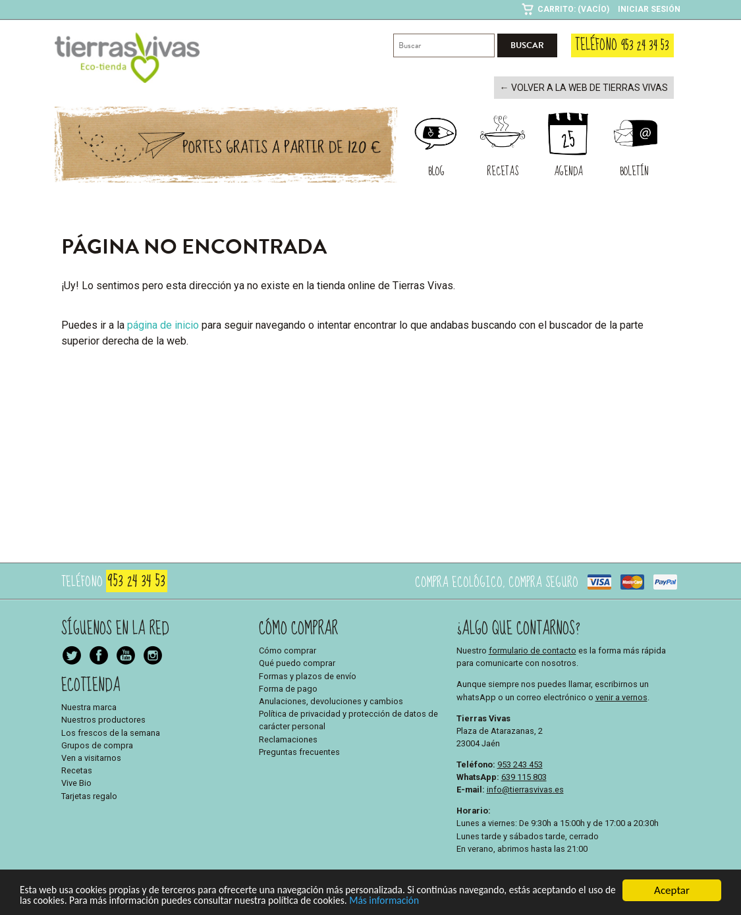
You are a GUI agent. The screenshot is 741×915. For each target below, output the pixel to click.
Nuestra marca (89, 706)
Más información (514, 901)
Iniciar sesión (649, 9)
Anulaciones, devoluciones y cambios (331, 700)
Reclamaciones (288, 738)
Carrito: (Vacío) (573, 9)
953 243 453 (520, 763)
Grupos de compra (97, 744)
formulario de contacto (532, 649)
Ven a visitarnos (91, 757)
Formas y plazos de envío (307, 675)
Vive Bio (76, 782)
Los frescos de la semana (110, 731)
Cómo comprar (287, 649)
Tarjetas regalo (89, 795)
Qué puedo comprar (297, 662)
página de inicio (163, 324)
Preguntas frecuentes (299, 751)
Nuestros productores (103, 719)
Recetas (76, 769)
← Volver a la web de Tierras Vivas (591, 87)
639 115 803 (524, 776)
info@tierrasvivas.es (525, 788)
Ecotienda (91, 684)
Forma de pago (288, 687)
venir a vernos (621, 696)
